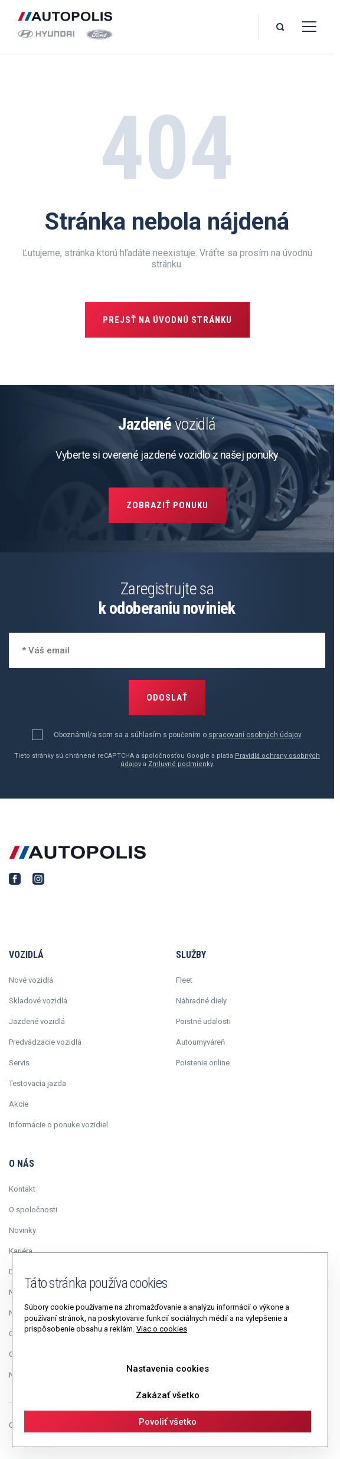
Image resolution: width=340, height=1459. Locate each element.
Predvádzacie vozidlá (45, 1042)
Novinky (22, 1230)
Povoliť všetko (168, 1422)
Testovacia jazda (37, 1083)
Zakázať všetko (168, 1395)
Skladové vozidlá (38, 1000)
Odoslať (167, 697)
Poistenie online (203, 1062)
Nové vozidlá (31, 980)
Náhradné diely (201, 1000)
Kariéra (20, 1251)
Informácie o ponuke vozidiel (58, 1124)
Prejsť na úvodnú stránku (167, 320)
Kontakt (22, 1189)
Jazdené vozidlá (37, 1021)
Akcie (18, 1104)
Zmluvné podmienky (180, 764)
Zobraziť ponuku (167, 505)
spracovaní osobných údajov (254, 735)
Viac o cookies (161, 1328)
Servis (19, 1062)
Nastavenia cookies (167, 1368)
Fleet (184, 980)
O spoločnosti (33, 1209)
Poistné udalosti (203, 1021)
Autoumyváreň (200, 1042)
